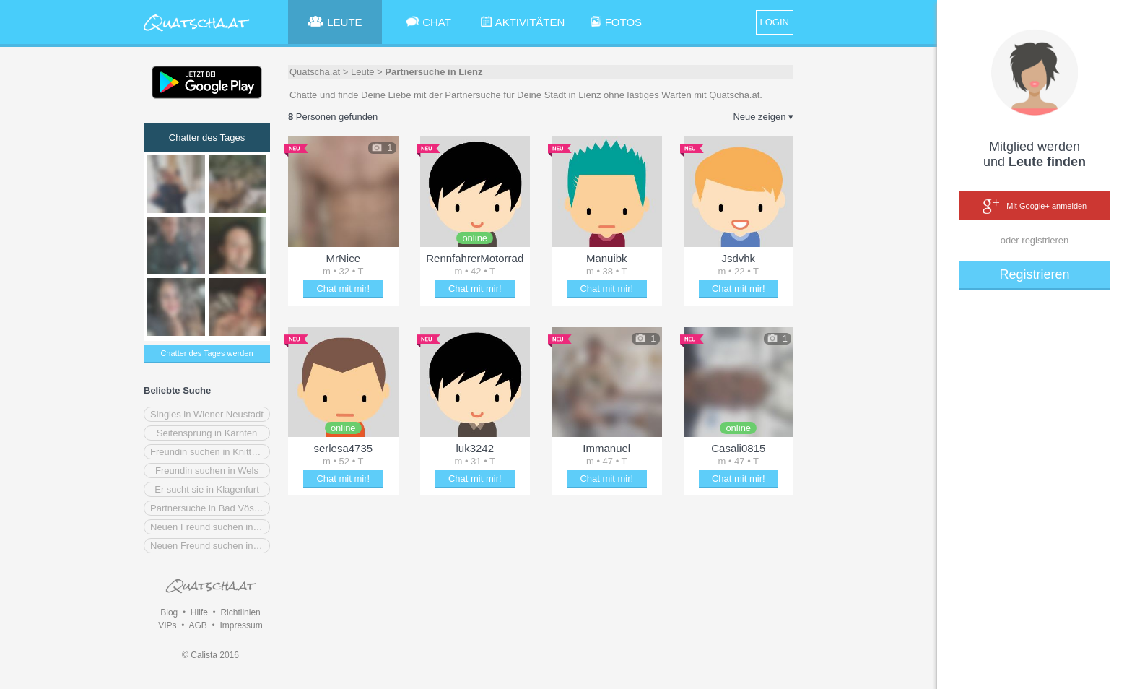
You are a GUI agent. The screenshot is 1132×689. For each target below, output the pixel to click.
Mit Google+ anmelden (1035, 206)
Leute (363, 71)
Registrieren (1034, 274)
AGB (197, 625)
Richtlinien (240, 612)
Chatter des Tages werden (206, 353)
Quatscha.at (314, 71)
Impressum (240, 625)
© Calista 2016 (210, 655)
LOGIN (774, 22)
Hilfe (199, 612)
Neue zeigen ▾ (763, 116)
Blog (169, 612)
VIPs (167, 625)
